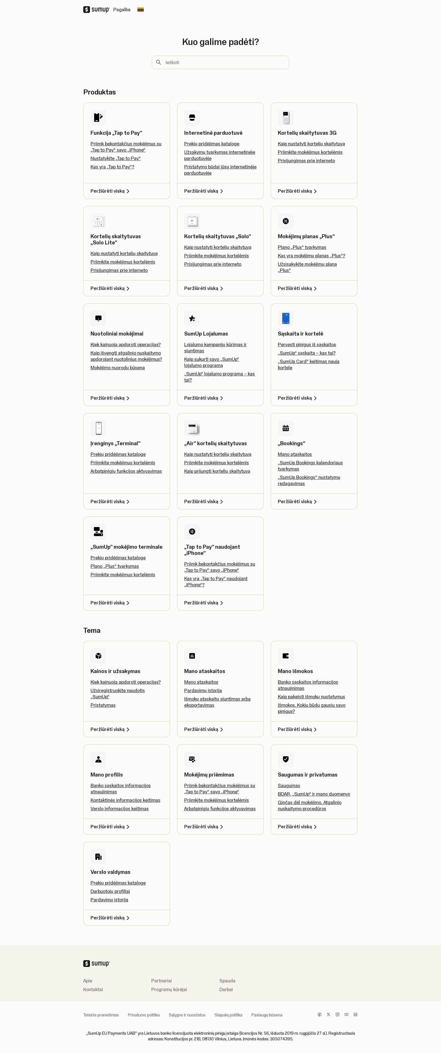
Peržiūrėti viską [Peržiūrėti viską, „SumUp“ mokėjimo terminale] (111, 603)
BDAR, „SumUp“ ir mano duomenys (314, 794)
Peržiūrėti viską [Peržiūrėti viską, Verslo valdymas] (111, 918)
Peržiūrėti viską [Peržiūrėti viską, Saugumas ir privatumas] (298, 827)
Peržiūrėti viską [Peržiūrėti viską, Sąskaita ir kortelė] (298, 398)
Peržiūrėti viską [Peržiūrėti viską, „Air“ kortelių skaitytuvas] (204, 501)
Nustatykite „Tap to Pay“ (116, 158)
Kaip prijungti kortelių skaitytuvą (217, 471)
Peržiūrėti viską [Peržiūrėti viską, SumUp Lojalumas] (204, 398)
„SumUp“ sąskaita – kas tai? (307, 353)
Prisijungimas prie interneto (306, 160)
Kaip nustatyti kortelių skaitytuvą (311, 144)
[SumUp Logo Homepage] (98, 9)
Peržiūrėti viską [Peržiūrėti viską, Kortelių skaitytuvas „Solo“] (204, 288)
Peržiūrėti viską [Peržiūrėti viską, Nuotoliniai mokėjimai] (111, 398)
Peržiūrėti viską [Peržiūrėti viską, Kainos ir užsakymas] (111, 729)
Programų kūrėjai (169, 989)
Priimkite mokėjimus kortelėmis (310, 152)
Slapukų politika (228, 1015)
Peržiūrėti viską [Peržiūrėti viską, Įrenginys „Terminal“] (111, 501)
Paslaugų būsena (266, 1015)
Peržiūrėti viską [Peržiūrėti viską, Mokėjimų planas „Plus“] (298, 288)
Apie (87, 981)
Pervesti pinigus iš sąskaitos (307, 344)
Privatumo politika (144, 1015)
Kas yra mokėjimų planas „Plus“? (311, 255)
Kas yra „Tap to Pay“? (112, 167)
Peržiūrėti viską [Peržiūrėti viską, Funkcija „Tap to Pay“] (111, 191)
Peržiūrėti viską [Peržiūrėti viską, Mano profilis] (111, 827)
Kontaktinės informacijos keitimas (125, 800)
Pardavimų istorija (203, 690)
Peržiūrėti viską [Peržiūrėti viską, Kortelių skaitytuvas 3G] (298, 191)
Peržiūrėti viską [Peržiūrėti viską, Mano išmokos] (298, 729)
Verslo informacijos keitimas (120, 808)
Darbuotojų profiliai (110, 891)
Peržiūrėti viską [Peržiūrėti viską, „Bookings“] (298, 501)
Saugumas (289, 785)
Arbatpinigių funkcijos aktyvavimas (126, 471)
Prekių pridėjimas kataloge (211, 144)
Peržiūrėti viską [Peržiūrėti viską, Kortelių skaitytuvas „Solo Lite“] (111, 288)
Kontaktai (93, 989)
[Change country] (140, 9)
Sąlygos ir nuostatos (187, 1015)
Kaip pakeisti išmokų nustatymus (311, 696)
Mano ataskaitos (295, 454)
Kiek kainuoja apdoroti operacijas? (126, 344)
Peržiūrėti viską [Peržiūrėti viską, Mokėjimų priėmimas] (204, 827)
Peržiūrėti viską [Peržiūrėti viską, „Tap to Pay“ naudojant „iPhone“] (204, 603)
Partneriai (161, 981)
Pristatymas (103, 705)
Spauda (227, 981)
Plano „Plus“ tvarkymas (302, 247)
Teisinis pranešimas (101, 1015)
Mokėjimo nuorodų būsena (118, 367)
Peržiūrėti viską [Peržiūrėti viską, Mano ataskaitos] (204, 729)
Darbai (226, 989)
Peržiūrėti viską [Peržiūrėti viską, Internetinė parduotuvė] (204, 191)
